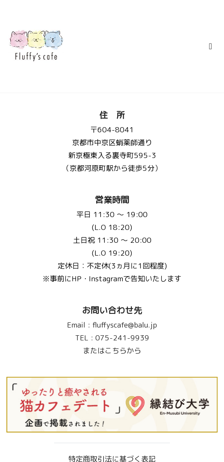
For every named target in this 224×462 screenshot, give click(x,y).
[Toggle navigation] (210, 46)
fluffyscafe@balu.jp (112, 325)
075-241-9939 (112, 338)
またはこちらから (112, 350)
